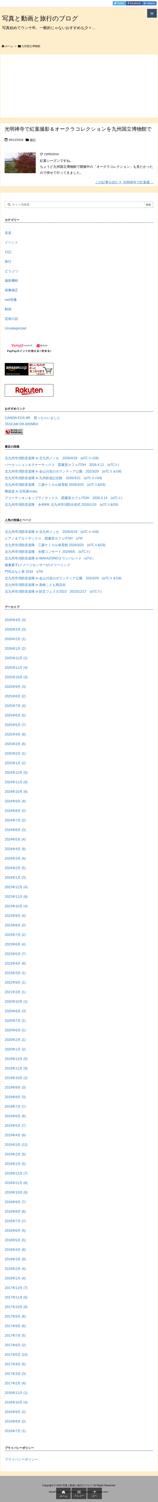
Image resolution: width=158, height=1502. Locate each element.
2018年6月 (15, 1230)
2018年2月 (15, 1269)
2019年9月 (15, 1087)
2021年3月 (15, 992)
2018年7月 (15, 1221)
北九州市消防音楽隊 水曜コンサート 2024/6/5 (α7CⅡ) (49, 551)
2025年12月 (16, 658)
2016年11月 (16, 1393)
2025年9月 (15, 686)
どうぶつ (11, 271)
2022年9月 (15, 982)
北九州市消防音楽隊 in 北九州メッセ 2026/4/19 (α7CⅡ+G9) (52, 458)
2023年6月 (15, 944)
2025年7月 (15, 706)
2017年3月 (15, 1373)
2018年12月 (16, 1173)
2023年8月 (15, 925)
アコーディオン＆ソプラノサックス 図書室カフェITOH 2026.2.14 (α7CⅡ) (63, 498)
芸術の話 (11, 318)
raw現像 (11, 299)
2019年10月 (16, 1078)
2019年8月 (15, 1097)
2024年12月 (16, 772)
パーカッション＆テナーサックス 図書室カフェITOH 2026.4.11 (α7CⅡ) (62, 465)
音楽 (8, 233)
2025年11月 (16, 667)
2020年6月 (15, 1030)
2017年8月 (15, 1326)
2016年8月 (15, 1421)
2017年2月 (15, 1383)
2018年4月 (15, 1249)
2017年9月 (15, 1316)
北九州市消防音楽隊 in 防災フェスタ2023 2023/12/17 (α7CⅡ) (53, 591)
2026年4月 (15, 620)
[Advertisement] (79, 86)
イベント (11, 242)
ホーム (9, 46)
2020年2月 (15, 1040)
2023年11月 (16, 896)
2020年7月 (15, 1020)
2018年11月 (16, 1183)
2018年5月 (15, 1240)
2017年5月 (16, 1354)
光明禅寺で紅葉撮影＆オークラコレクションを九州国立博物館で (78, 129)
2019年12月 (16, 1059)
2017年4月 (15, 1364)
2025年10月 (16, 677)
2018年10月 (16, 1192)
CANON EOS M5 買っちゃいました (32, 418)
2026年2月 (15, 639)
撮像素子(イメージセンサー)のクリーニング (37, 565)
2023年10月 (16, 906)
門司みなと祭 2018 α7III (24, 571)
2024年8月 (15, 811)
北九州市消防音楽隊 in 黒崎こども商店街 (35, 585)
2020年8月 (15, 1011)
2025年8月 (15, 696)
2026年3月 (15, 629)
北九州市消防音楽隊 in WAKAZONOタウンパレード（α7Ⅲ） (50, 558)
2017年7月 (15, 1335)
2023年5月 (15, 954)
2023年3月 (15, 973)
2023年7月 (15, 935)
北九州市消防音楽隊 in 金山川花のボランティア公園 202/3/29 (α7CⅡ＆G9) (63, 471)
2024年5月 (15, 839)
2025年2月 (15, 753)
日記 (8, 252)
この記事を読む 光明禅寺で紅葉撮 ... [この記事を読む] (124, 182)
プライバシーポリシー (21, 1459)
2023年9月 (15, 915)
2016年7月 (15, 1431)
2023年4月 (15, 963)
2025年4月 (15, 734)
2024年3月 (15, 858)
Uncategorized (15, 328)
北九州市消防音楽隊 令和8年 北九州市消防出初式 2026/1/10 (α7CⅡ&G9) (61, 504)
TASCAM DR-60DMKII (21, 424)
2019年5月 (15, 1125)
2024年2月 (15, 868)
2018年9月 (15, 1202)
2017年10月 (16, 1307)
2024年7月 (15, 820)
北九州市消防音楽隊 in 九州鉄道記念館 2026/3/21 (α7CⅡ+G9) (53, 478)
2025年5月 (15, 725)
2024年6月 (15, 830)
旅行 (33, 139)
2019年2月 (15, 1154)
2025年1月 (15, 763)
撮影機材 (11, 280)
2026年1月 (15, 648)
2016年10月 (16, 1402)
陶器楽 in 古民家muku (21, 491)
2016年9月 (15, 1412)
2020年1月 (15, 1049)
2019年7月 (15, 1106)
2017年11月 (16, 1297)
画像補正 (11, 290)
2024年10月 (16, 791)
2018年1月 (15, 1278)
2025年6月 (15, 715)
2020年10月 (16, 1001)
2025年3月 (15, 744)
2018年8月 (15, 1211)
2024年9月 (15, 801)
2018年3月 (15, 1259)
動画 (8, 309)
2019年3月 (16, 1144)
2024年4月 (15, 849)
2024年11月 (16, 782)
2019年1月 (15, 1164)
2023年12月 (16, 887)
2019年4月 (15, 1135)
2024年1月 (15, 877)
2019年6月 (15, 1116)
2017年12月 (16, 1288)
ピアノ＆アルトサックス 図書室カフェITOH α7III (43, 538)
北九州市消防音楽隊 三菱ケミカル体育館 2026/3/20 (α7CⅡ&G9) (55, 484)
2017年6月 (15, 1345)
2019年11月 (16, 1068)
